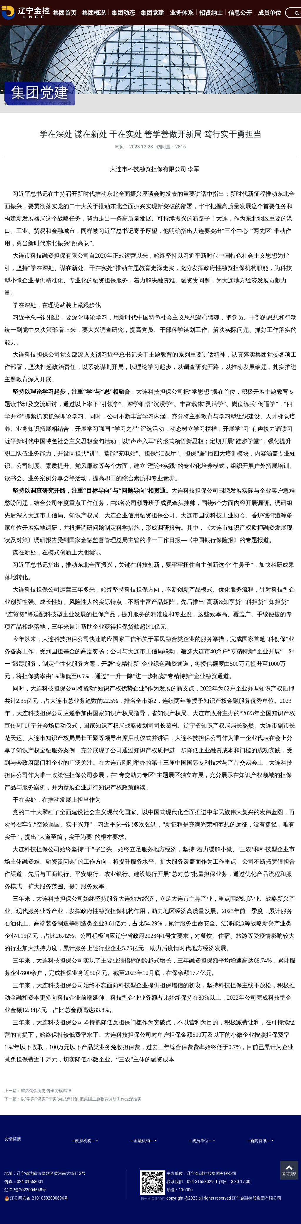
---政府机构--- (83, 1140)
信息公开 (240, 12)
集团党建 (152, 12)
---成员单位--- (200, 1140)
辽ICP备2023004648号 (25, 1189)
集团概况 (94, 12)
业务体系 (181, 12)
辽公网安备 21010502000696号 (36, 1198)
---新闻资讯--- (258, 1140)
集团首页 (64, 12)
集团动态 (123, 12)
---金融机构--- (141, 1140)
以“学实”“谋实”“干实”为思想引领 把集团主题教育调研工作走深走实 (81, 1099)
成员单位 (269, 12)
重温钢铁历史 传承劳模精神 (46, 1090)
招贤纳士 (211, 12)
